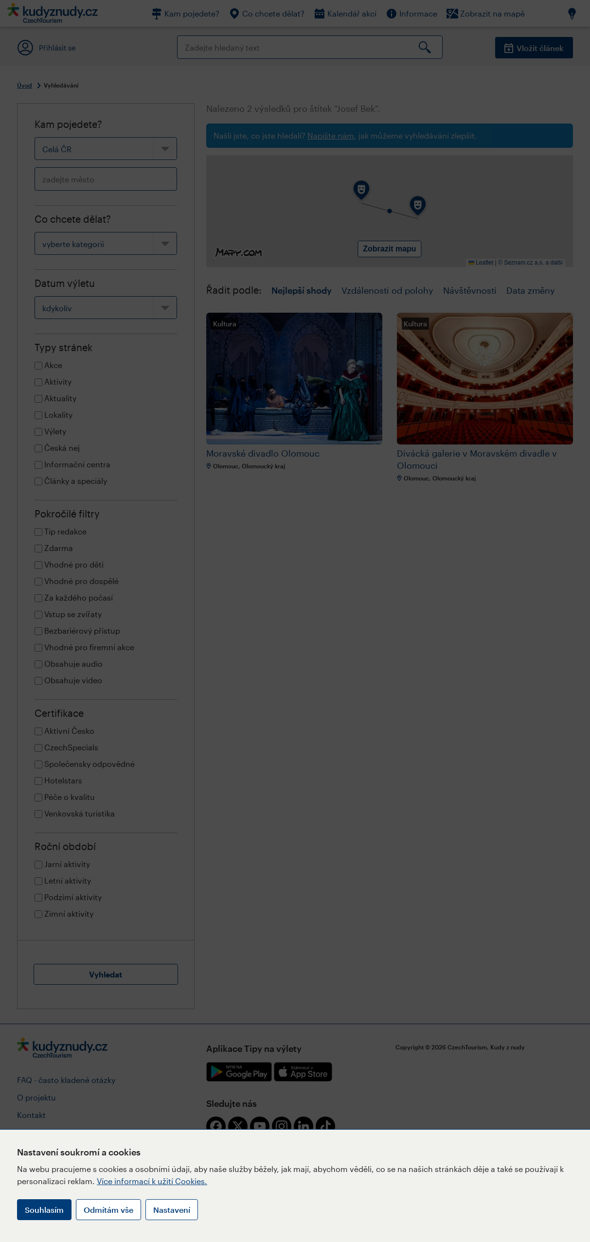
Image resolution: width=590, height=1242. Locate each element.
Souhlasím (44, 1209)
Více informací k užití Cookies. (152, 1181)
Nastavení (171, 1209)
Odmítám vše (108, 1209)
